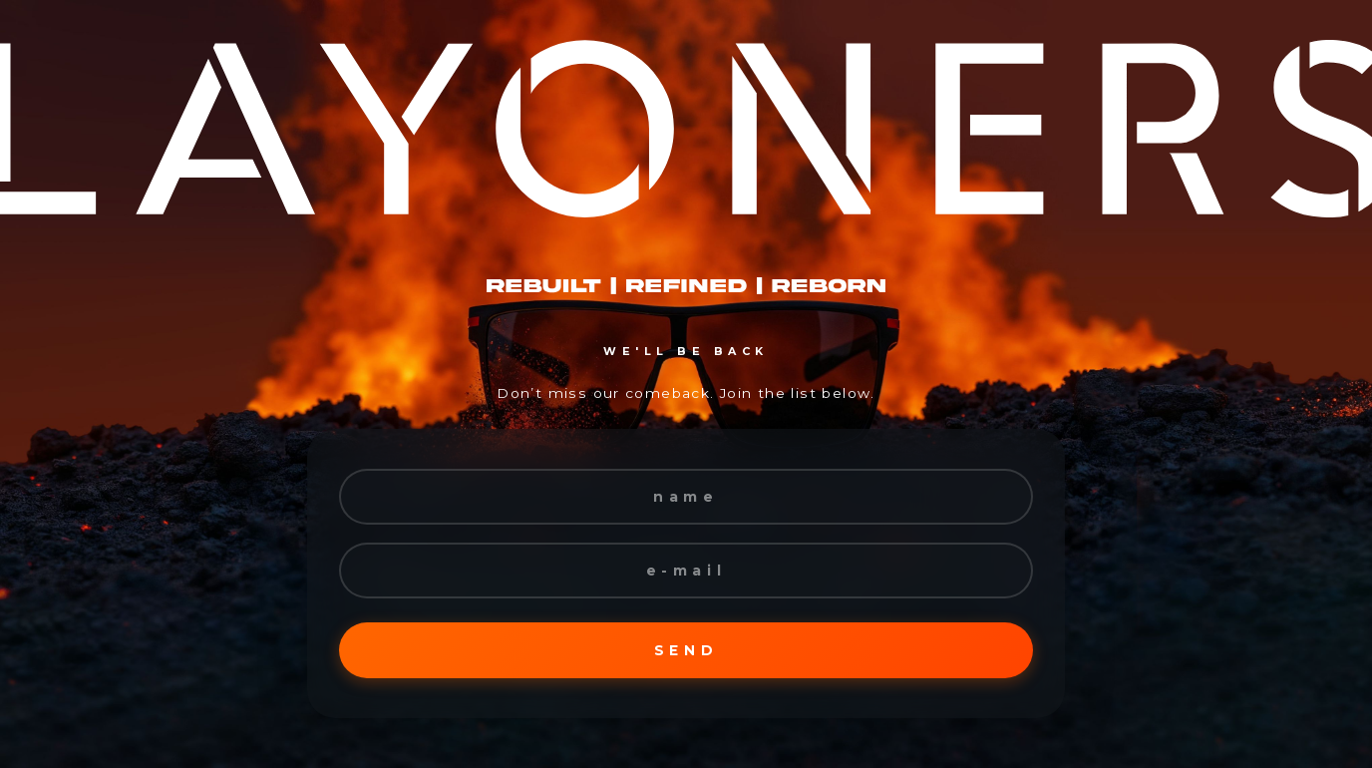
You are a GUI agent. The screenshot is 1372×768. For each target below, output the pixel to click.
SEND (686, 650)
